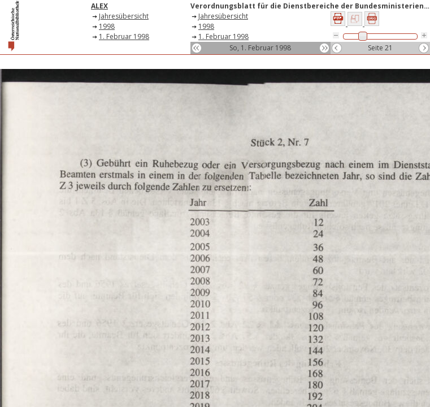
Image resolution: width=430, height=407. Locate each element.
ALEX (99, 6)
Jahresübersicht (124, 16)
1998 (107, 26)
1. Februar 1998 (124, 36)
